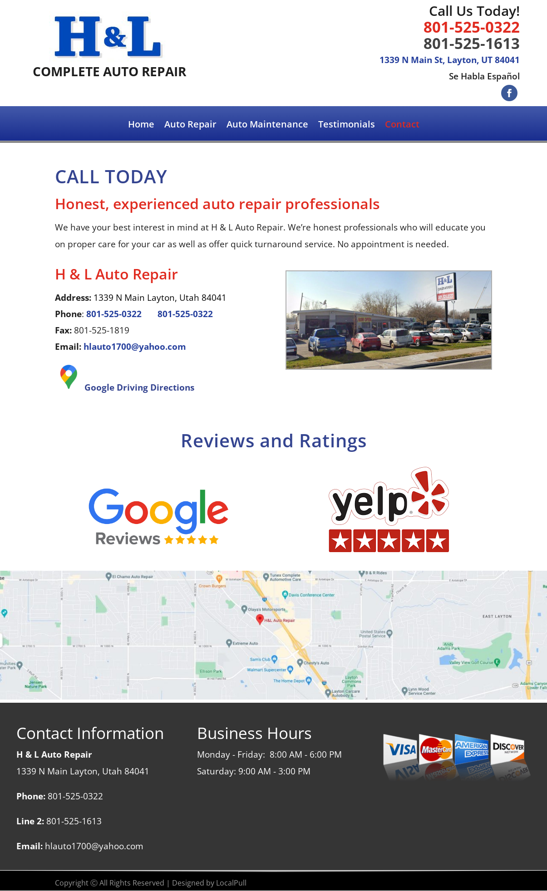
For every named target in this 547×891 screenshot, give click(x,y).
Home (141, 125)
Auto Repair (190, 125)
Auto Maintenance (267, 125)
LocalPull (231, 883)
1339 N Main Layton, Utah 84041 (160, 298)
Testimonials (346, 125)
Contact (402, 125)
